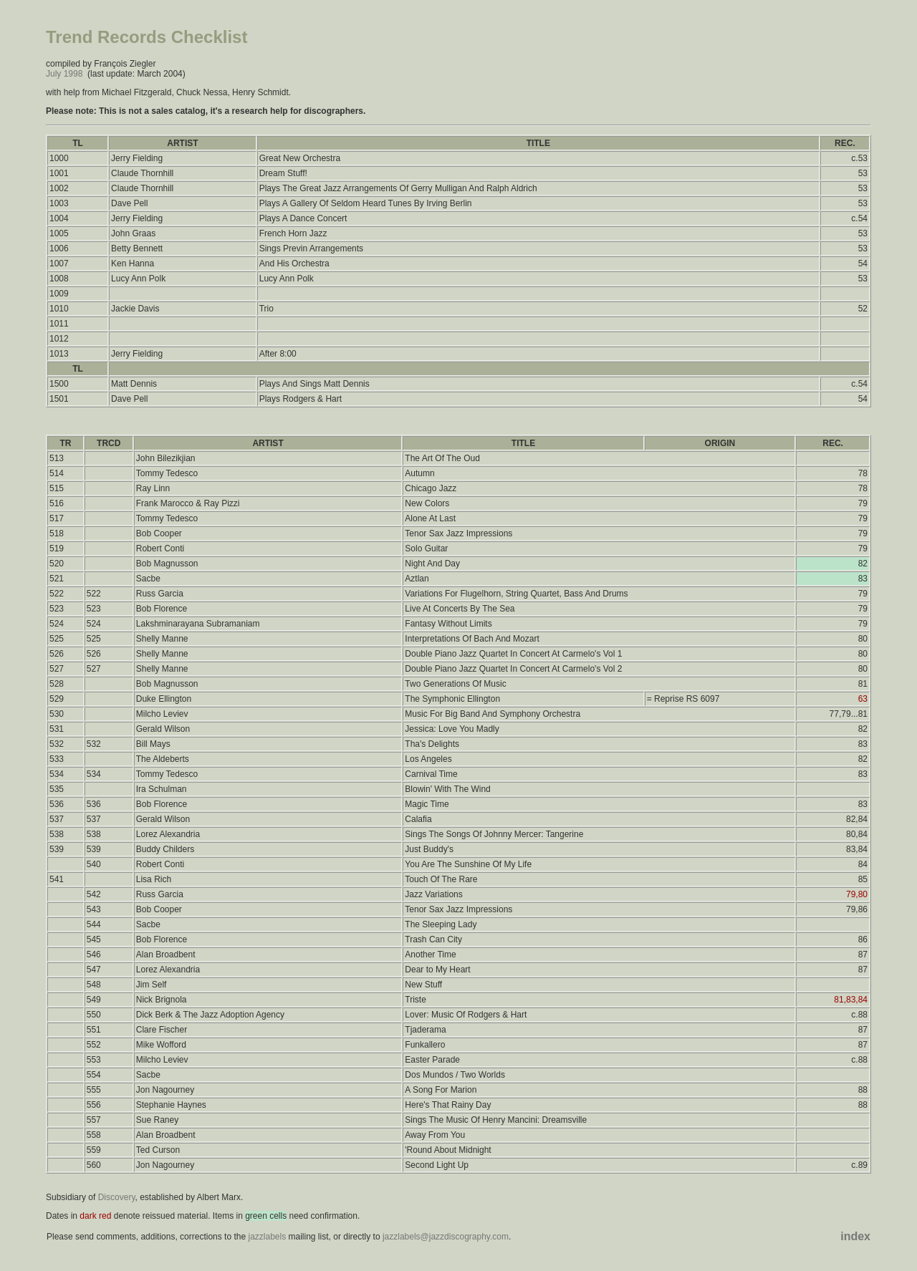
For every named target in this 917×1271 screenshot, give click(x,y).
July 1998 (64, 74)
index (855, 1236)
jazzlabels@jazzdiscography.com (446, 1237)
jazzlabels (267, 1237)
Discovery (116, 1197)
